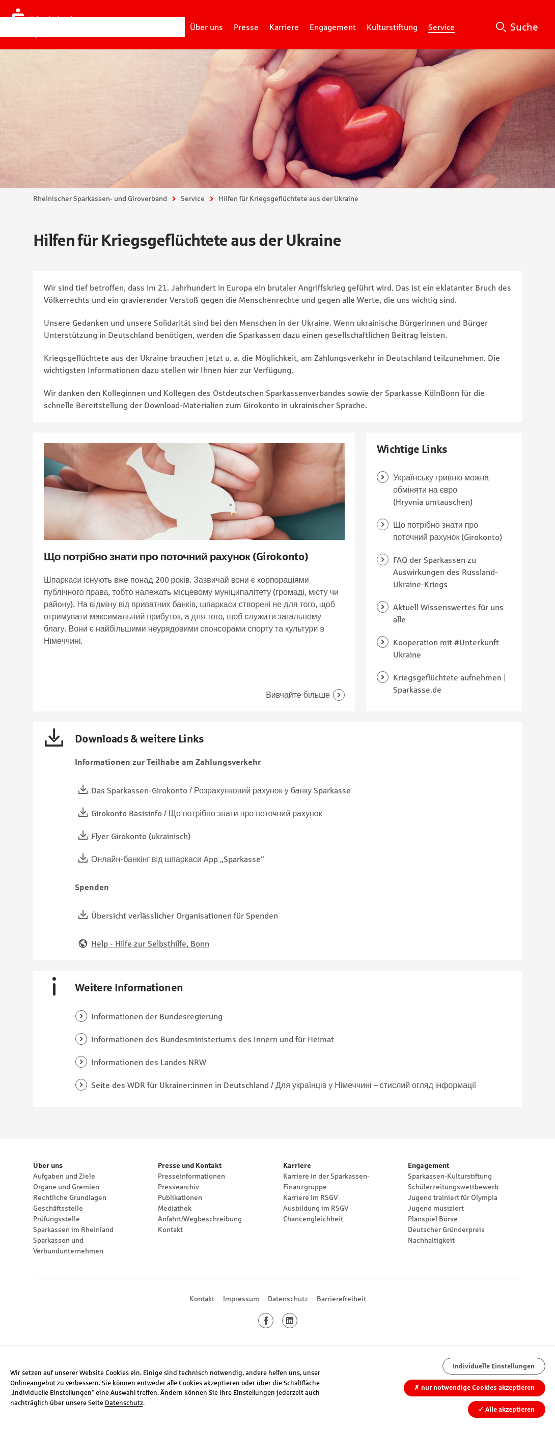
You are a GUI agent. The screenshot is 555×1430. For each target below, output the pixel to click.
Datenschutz (288, 1299)
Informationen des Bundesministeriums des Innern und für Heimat (212, 1039)
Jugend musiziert (436, 1208)
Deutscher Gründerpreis (446, 1229)
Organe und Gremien (66, 1187)
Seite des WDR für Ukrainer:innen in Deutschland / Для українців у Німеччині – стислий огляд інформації (283, 1085)
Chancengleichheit (313, 1219)
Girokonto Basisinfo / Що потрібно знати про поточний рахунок (206, 813)
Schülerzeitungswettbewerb (453, 1187)
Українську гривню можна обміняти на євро (441, 483)
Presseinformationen (191, 1176)
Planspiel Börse (433, 1219)
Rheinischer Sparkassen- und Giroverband (100, 198)
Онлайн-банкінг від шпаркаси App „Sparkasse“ (177, 859)
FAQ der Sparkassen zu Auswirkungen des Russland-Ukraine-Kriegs (445, 572)
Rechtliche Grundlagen (69, 1197)
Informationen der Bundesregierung (157, 1016)
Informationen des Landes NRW (148, 1062)
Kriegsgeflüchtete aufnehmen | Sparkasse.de (449, 683)
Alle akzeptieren (506, 1409)
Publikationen (180, 1197)
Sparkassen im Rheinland (73, 1229)
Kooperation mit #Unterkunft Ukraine (446, 648)
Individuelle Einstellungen (494, 1366)
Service (193, 198)
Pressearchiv (178, 1187)
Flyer (100, 836)
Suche (524, 27)
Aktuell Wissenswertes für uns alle (448, 613)
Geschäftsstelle (58, 1208)
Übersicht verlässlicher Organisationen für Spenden (184, 915)
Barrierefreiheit (341, 1299)
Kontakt (170, 1229)
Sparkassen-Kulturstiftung (450, 1176)
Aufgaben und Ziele (64, 1176)
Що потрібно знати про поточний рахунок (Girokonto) (447, 530)
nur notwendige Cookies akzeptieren (474, 1387)
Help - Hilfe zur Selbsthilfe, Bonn (150, 943)
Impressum (241, 1299)
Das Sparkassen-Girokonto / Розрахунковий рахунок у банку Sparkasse (221, 790)
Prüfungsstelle (56, 1219)
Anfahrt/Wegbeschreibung (200, 1219)
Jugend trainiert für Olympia (452, 1197)
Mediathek (174, 1208)
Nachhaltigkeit (431, 1240)
